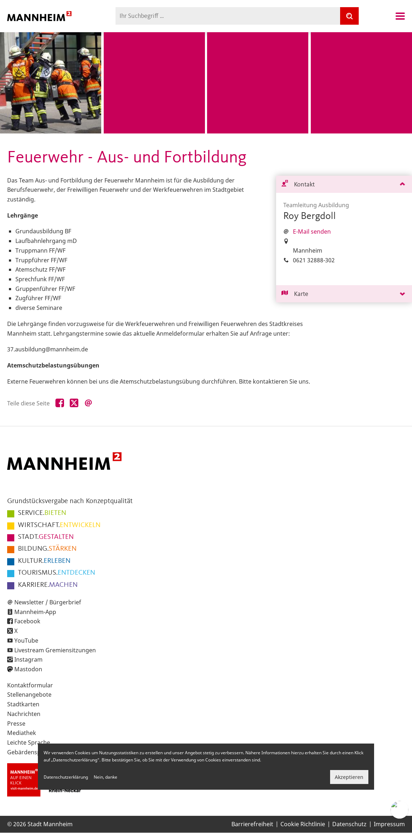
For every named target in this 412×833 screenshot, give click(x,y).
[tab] (344, 184)
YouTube (26, 640)
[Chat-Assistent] (399, 810)
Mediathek (21, 733)
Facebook (27, 621)
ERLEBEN (44, 561)
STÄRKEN (47, 548)
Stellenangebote (29, 694)
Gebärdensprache (31, 752)
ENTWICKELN (59, 525)
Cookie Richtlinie (302, 824)
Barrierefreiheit (252, 824)
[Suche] (349, 16)
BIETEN (42, 513)
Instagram (28, 659)
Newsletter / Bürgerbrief (47, 602)
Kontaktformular (30, 685)
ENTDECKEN (56, 572)
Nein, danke (105, 777)
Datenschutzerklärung (66, 777)
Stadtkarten (23, 704)
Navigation (400, 16)
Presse (16, 723)
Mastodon (28, 669)
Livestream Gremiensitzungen (55, 650)
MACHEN (48, 585)
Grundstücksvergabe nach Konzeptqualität (70, 501)
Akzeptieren (349, 777)
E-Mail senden (312, 231)
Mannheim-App (35, 612)
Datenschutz (349, 824)
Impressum (389, 824)
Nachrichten (23, 714)
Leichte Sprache (28, 742)
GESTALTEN (46, 537)
